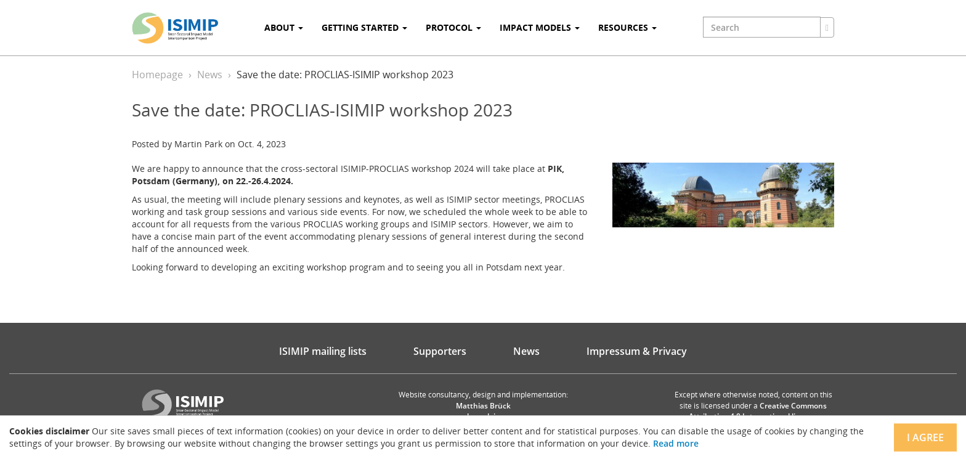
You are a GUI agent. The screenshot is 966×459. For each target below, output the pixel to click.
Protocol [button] (453, 27)
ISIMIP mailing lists (323, 351)
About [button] (283, 27)
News (209, 74)
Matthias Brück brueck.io (483, 410)
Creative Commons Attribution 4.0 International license (758, 410)
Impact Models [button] (540, 27)
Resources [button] (627, 27)
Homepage (157, 74)
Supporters (439, 351)
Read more (676, 443)
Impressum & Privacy (636, 351)
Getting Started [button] (364, 27)
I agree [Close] (925, 437)
